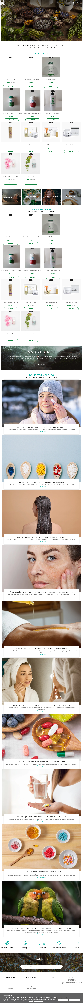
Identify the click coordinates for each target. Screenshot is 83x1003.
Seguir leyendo (41, 431)
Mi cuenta (51, 980)
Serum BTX (30, 176)
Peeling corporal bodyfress (10, 145)
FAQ (11, 986)
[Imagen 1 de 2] (41, 20)
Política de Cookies (16, 999)
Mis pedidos (52, 982)
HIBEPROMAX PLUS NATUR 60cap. (11, 113)
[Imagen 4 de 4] (71, 197)
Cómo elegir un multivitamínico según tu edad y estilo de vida (41, 762)
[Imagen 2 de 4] (31, 197)
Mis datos (51, 984)
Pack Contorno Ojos (51, 145)
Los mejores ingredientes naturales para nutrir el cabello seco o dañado (41, 537)
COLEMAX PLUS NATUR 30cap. (32, 113)
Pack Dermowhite (31, 145)
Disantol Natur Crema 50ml (31, 79)
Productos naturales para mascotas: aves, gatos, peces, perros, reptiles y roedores (41, 928)
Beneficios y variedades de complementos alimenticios (41, 872)
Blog (31, 982)
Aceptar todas (62, 1000)
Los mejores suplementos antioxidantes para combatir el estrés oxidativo (41, 817)
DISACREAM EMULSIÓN (53, 113)
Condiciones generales (11, 984)
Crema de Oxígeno (71, 145)
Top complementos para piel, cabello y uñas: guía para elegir (41, 482)
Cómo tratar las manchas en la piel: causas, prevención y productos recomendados (41, 592)
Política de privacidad (31, 986)
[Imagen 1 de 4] (11, 197)
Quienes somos (31, 980)
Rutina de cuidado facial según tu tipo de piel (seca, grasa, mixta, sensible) (41, 705)
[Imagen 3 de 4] (51, 197)
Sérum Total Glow (10, 79)
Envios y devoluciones (10, 982)
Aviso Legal (31, 984)
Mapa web (10, 988)
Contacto (11, 980)
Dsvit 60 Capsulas (51, 79)
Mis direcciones (52, 986)
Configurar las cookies (36, 1001)
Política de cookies (31, 988)
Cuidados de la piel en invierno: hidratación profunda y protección (41, 427)
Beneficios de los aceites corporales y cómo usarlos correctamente (41, 649)
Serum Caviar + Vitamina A (10, 176)
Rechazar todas (75, 1000)
